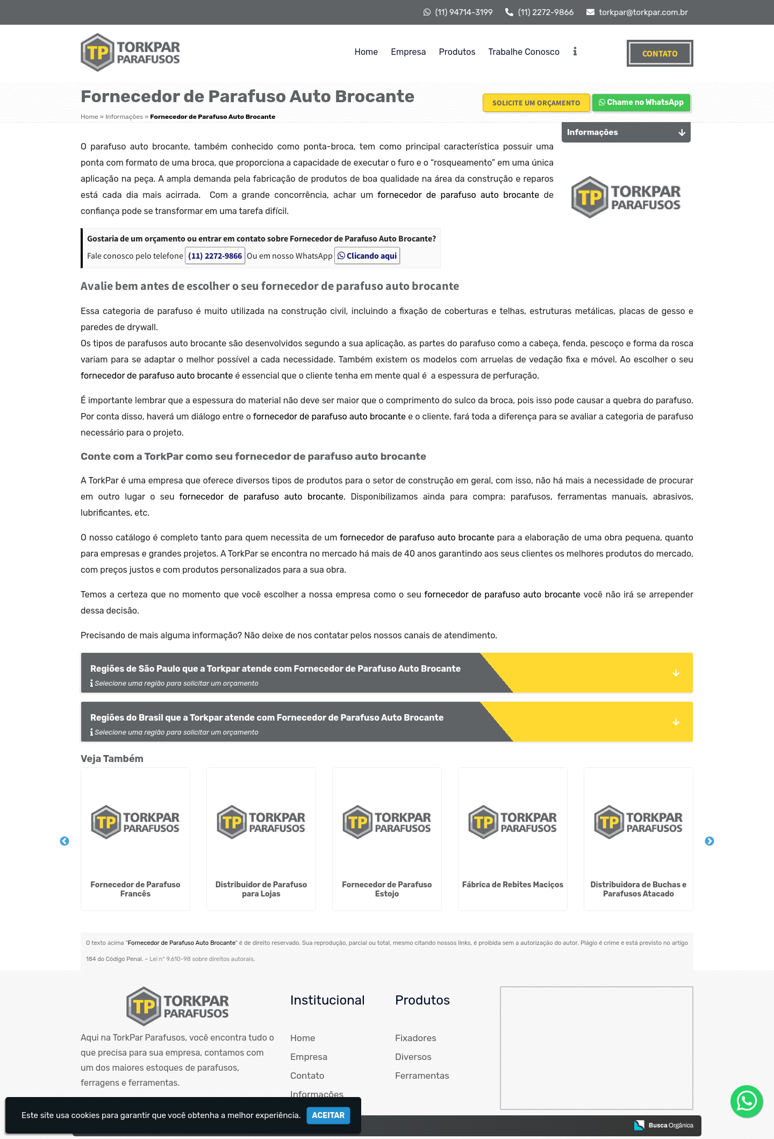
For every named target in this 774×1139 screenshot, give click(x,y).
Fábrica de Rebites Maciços (512, 884)
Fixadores (415, 1038)
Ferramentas (422, 1075)
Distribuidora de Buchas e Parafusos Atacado (639, 889)
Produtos (457, 52)
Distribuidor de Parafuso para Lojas (261, 889)
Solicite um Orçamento (536, 103)
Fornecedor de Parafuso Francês (135, 889)
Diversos (413, 1056)
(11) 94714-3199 (458, 12)
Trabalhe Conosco (524, 52)
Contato (660, 53)
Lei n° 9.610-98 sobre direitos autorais (201, 959)
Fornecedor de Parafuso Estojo (387, 889)
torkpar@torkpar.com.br (637, 12)
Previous (64, 841)
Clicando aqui (367, 255)
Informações (316, 1094)
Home (366, 52)
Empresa (408, 52)
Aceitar (328, 1115)
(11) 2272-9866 (539, 12)
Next (709, 841)
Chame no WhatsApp (641, 102)
